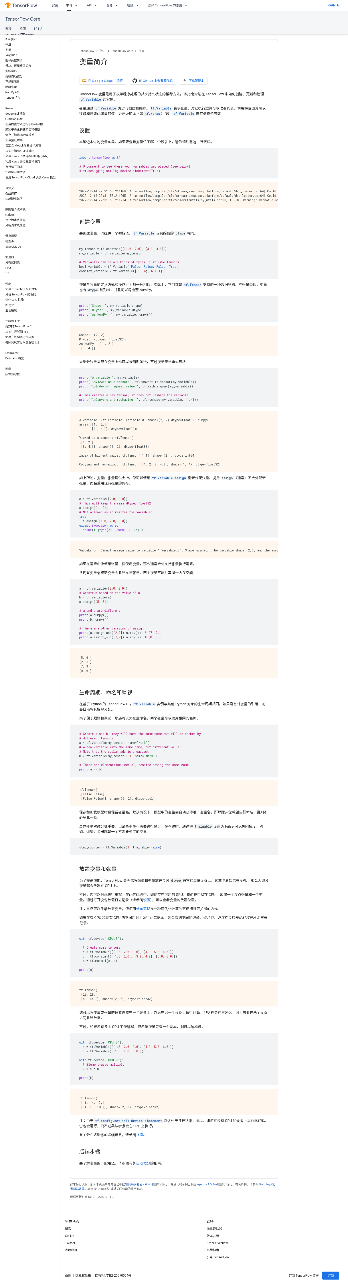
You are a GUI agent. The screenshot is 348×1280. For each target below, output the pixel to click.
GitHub (333, 5)
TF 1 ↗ (38, 29)
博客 (68, 1229)
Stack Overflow (217, 1243)
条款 (68, 1275)
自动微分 (143, 1163)
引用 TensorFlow (218, 1257)
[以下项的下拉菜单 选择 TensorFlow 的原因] (187, 5)
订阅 (331, 1276)
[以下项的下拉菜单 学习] (77, 5)
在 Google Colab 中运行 (102, 80)
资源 (109, 5)
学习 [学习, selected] (69, 5)
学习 (103, 51)
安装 (55, 5)
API (89, 5)
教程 (8, 29)
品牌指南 (213, 1250)
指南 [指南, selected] (23, 29)
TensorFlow (86, 51)
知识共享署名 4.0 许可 (139, 1184)
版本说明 (213, 1236)
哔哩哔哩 (71, 1250)
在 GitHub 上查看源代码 (152, 80)
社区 (130, 5)
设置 (146, 900)
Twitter (70, 1243)
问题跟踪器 (214, 1229)
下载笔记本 (193, 80)
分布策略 (143, 909)
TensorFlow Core (22, 19)
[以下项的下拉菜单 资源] (118, 5)
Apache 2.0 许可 (207, 1184)
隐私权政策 (83, 1275)
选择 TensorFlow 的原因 (165, 5)
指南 (141, 51)
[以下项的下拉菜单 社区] (138, 5)
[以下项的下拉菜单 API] (97, 5)
